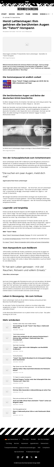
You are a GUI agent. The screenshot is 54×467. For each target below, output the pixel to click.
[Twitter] (31, 457)
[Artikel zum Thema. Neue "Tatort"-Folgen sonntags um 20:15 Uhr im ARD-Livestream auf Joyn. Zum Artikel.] (27, 89)
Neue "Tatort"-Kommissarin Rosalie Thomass (16, 240)
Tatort (37, 117)
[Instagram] (18, 457)
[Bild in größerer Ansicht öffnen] (27, 49)
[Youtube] (36, 457)
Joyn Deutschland (12, 439)
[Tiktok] (22, 457)
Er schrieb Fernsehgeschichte (12, 243)
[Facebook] (27, 457)
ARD (20, 196)
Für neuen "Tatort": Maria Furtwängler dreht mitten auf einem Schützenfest (26, 247)
